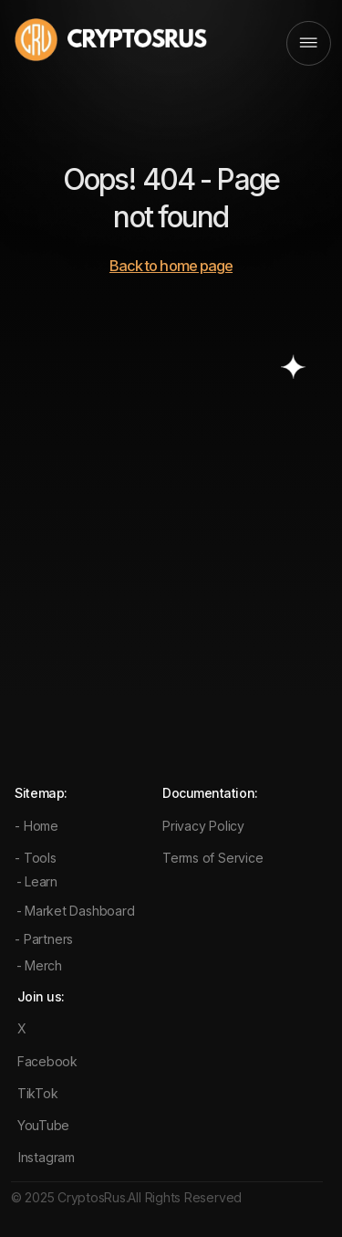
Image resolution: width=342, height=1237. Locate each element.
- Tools (35, 857)
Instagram (46, 1157)
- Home (36, 825)
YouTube (43, 1125)
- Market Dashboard (75, 910)
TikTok (37, 1093)
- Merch (39, 965)
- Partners (44, 939)
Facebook (47, 1061)
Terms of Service (212, 857)
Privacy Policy (203, 825)
